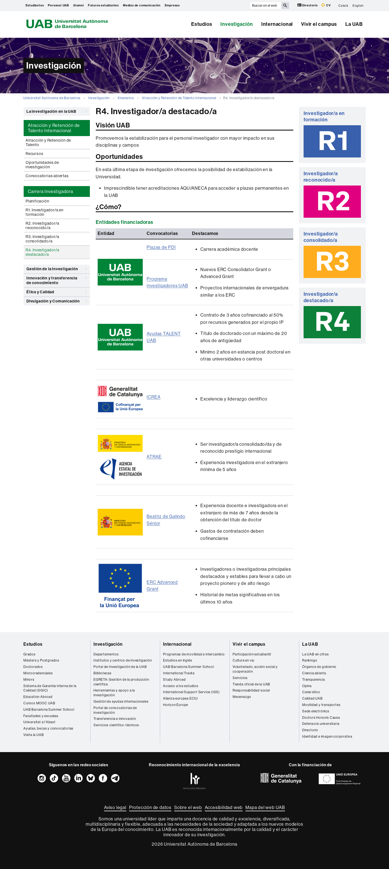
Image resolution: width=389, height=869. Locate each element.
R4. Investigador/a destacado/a (42, 252)
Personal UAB (58, 5)
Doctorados (33, 667)
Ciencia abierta (314, 673)
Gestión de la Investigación (56, 269)
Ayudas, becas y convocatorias (48, 728)
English (358, 5)
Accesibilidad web (224, 807)
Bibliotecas (102, 673)
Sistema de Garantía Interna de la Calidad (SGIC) (49, 688)
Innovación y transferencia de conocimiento (56, 279)
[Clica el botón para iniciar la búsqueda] (285, 5)
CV (326, 5)
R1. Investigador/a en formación (44, 212)
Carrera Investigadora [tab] (50, 191)
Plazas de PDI (161, 247)
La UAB (354, 24)
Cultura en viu (243, 660)
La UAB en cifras (315, 654)
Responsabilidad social (251, 690)
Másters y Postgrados (41, 660)
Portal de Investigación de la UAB (120, 667)
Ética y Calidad (56, 292)
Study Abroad (174, 680)
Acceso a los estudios (180, 686)
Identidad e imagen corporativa (327, 736)
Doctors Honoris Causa (321, 718)
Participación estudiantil (252, 654)
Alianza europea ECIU (180, 698)
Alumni (78, 5)
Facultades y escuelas (40, 716)
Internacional (277, 24)
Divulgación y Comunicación (56, 301)
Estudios (201, 24)
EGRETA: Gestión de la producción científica (121, 682)
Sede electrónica (315, 711)
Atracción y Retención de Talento (48, 142)
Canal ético (311, 692)
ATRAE (154, 456)
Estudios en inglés (177, 660)
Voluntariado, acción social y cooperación (255, 669)
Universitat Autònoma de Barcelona (51, 98)
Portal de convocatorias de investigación (115, 710)
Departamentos (106, 654)
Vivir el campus (319, 24)
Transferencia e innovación (114, 719)
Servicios (240, 678)
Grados (29, 654)
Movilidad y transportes (321, 705)
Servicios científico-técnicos (116, 725)
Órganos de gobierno (319, 667)
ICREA (153, 397)
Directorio (308, 5)
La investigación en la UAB (56, 111)
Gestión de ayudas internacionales (120, 701)
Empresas (172, 5)
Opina (307, 686)
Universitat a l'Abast (39, 722)
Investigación (236, 24)
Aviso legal (115, 807)
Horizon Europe (175, 705)
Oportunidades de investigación (42, 164)
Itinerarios (126, 98)
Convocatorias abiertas (47, 176)
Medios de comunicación (142, 5)
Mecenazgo (242, 697)
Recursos (34, 153)
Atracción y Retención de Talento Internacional (179, 98)
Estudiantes (35, 5)
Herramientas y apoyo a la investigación (114, 692)
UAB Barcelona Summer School (48, 710)
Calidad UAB (312, 698)
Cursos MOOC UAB (39, 703)
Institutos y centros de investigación (122, 660)
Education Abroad (38, 697)
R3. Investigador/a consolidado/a (42, 238)
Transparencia (313, 680)
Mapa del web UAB (265, 807)
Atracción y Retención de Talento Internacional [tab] (54, 128)
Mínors (29, 680)
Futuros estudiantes (103, 5)
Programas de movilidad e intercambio (194, 654)
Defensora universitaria (320, 724)
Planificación (37, 201)
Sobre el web (188, 807)
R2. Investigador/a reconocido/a (42, 225)
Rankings (309, 660)
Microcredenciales (38, 673)
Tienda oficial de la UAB (251, 684)
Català (343, 5)
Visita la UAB (33, 735)
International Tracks (179, 673)
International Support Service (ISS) (191, 692)
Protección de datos (150, 807)
